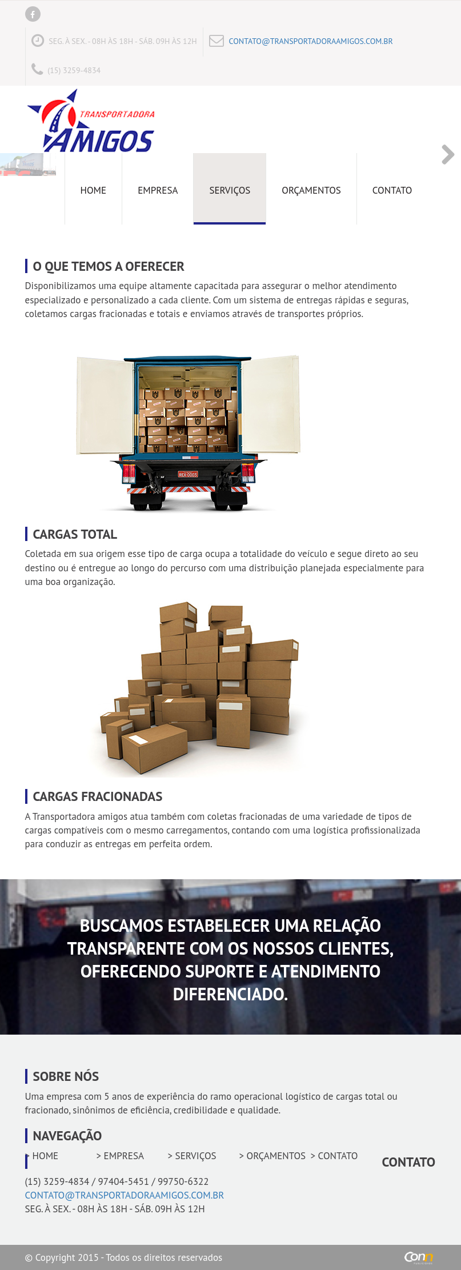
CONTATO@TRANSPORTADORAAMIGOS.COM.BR (311, 41)
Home (94, 190)
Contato (392, 190)
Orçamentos (311, 190)
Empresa (158, 190)
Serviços (229, 190)
